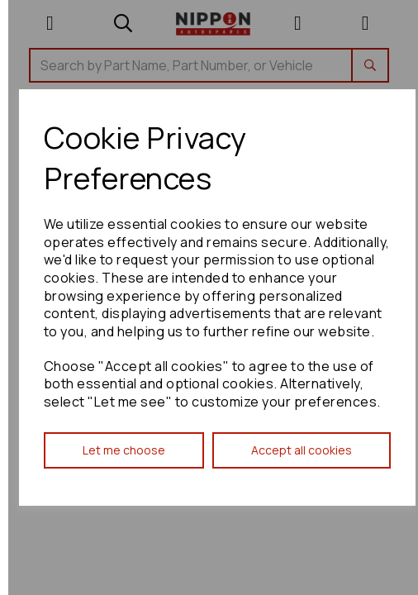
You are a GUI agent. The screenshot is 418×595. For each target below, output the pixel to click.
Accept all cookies (301, 450)
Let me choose (124, 450)
